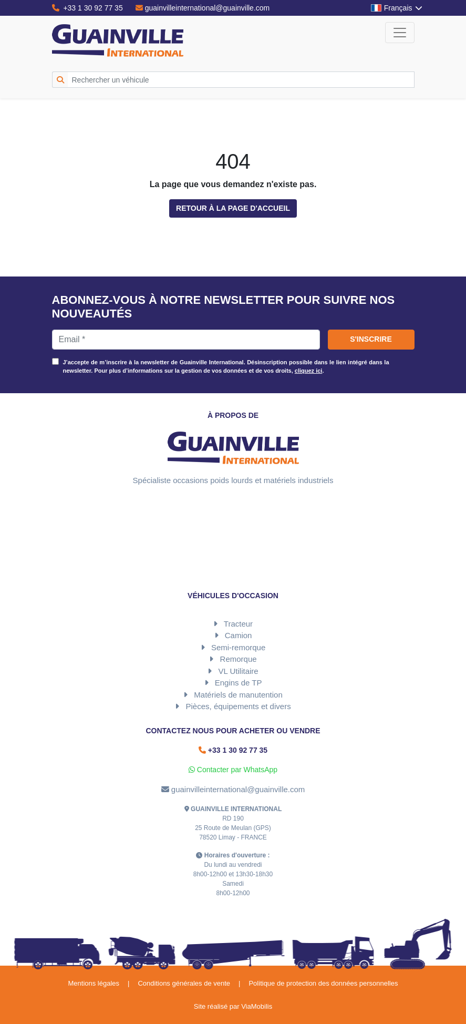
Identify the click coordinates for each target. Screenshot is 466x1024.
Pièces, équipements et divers (238, 706)
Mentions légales (93, 983)
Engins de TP (238, 682)
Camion (238, 635)
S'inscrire (371, 339)
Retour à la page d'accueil (233, 208)
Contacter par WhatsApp (233, 769)
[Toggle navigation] (400, 32)
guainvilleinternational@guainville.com (203, 8)
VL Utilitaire (238, 671)
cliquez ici (309, 370)
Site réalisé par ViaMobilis (233, 1006)
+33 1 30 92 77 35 (87, 8)
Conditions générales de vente (184, 983)
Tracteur (238, 623)
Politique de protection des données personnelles (323, 983)
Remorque (238, 658)
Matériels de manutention (238, 694)
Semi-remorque (238, 647)
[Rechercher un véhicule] (241, 79)
